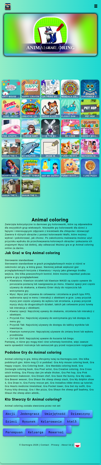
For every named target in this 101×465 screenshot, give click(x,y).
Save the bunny (50, 128)
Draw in (50, 148)
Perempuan (14, 432)
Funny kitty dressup (70, 168)
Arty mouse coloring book (11, 89)
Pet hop (90, 108)
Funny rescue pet (70, 148)
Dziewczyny (80, 414)
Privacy (55, 445)
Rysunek (29, 421)
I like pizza (90, 168)
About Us (66, 445)
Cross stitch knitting (50, 108)
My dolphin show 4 (30, 148)
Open (96, 6)
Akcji (10, 414)
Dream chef (30, 128)
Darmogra (18, 6)
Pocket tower (30, 168)
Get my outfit (50, 168)
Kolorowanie (51, 421)
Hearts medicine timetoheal (11, 168)
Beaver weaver (90, 128)
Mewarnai (56, 432)
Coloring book (50, 89)
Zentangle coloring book (90, 89)
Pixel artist (11, 108)
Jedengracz (29, 414)
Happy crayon (30, 89)
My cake (70, 128)
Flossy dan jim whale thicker (70, 108)
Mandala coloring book (70, 89)
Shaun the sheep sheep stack (11, 148)
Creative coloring (30, 108)
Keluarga (35, 432)
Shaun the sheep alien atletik (30, 187)
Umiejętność (55, 414)
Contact (45, 445)
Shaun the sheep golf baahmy (11, 187)
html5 (72, 421)
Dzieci (11, 421)
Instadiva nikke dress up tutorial (90, 148)
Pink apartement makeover (11, 128)
